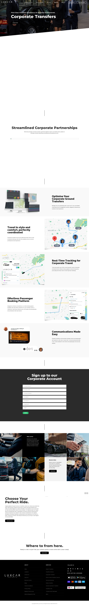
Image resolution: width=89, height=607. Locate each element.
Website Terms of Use (29, 591)
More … (47, 594)
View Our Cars (10, 520)
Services (49, 2)
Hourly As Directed (50, 580)
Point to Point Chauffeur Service (53, 577)
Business (56, 2)
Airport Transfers (39, 2)
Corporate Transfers (50, 574)
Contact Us (27, 574)
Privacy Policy (27, 588)
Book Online (44, 552)
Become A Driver (28, 580)
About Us (26, 577)
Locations (27, 571)
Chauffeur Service (28, 2)
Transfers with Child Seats (51, 591)
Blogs (26, 583)
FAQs (26, 569)
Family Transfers (49, 583)
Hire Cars (63, 2)
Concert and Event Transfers (52, 585)
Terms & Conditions (29, 585)
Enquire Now (15, 22)
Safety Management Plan (30, 594)
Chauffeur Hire (49, 588)
